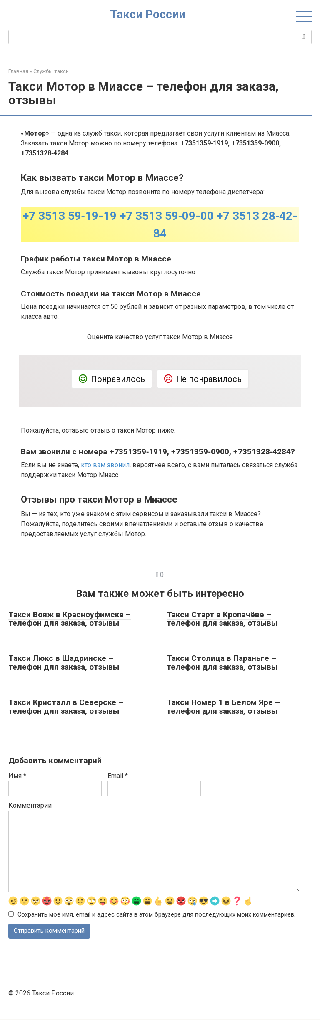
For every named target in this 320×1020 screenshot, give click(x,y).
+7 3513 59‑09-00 (167, 216)
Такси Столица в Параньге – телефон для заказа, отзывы (222, 662)
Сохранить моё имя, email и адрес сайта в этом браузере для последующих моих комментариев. (156, 915)
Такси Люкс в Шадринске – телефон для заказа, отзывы (63, 662)
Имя (17, 776)
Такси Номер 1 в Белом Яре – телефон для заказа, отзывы (223, 706)
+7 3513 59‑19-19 (69, 216)
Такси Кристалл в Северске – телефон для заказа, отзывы (65, 706)
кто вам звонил (105, 465)
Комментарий (30, 805)
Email (118, 776)
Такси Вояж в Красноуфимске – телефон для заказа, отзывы (69, 619)
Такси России (147, 14)
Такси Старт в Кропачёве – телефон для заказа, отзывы (222, 619)
